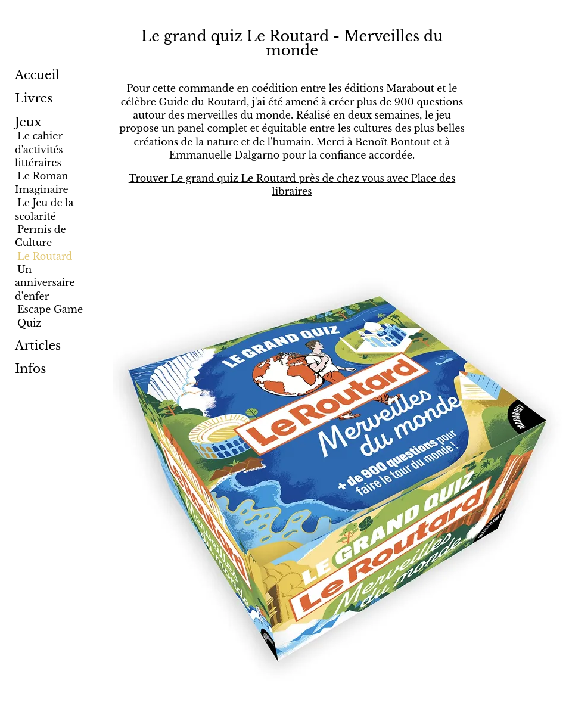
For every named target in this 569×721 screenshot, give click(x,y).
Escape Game (50, 309)
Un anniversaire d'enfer (45, 282)
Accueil (37, 75)
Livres (33, 98)
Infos (30, 369)
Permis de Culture (40, 235)
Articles (38, 345)
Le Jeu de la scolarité (44, 209)
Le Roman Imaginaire (42, 182)
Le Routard (44, 256)
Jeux (28, 122)
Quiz (29, 323)
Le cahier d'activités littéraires (39, 149)
